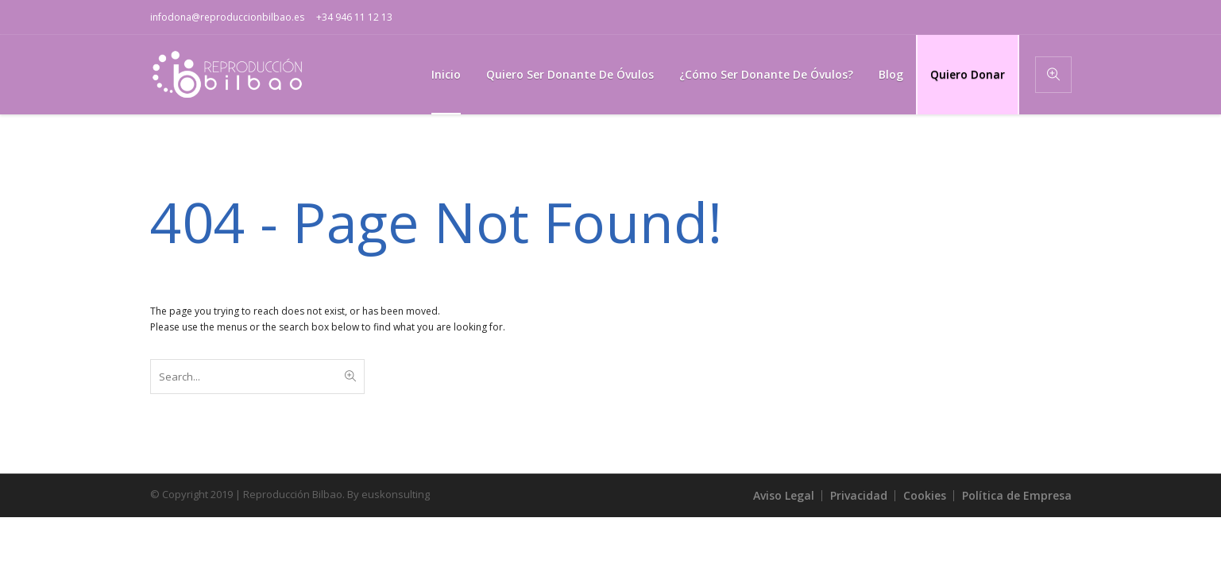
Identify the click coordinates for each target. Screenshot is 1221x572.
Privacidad (858, 495)
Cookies (924, 495)
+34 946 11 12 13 (354, 17)
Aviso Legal (783, 495)
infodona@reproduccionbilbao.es (227, 17)
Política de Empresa (1017, 495)
